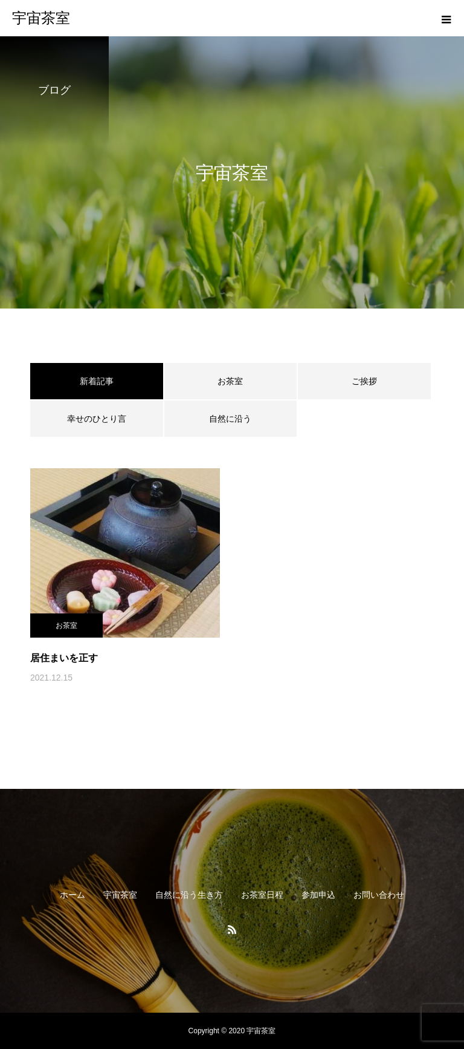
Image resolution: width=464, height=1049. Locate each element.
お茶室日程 (262, 895)
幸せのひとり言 (96, 418)
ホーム (72, 895)
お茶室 (230, 381)
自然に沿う (230, 418)
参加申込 (318, 895)
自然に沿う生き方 (189, 895)
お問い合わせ (378, 895)
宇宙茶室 (120, 895)
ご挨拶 (364, 381)
